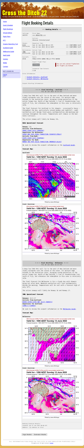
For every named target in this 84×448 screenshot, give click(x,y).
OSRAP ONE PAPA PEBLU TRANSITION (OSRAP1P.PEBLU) (42, 134)
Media (5, 63)
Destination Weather (40, 434)
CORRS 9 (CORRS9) (29, 306)
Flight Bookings (8, 29)
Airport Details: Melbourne (37, 79)
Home (5, 21)
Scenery (5, 59)
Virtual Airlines (7, 33)
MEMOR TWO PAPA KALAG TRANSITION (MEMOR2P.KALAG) (42, 142)
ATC (4, 40)
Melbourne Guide (8, 51)
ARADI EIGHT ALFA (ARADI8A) (33, 130)
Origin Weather (27, 434)
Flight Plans (6, 36)
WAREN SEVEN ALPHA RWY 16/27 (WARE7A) (37, 302)
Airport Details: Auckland (37, 77)
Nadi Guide (6, 55)
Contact (5, 66)
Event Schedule (8, 25)
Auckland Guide (8, 48)
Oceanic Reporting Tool (10, 44)
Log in (5, 74)
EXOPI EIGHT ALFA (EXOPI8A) (33, 138)
